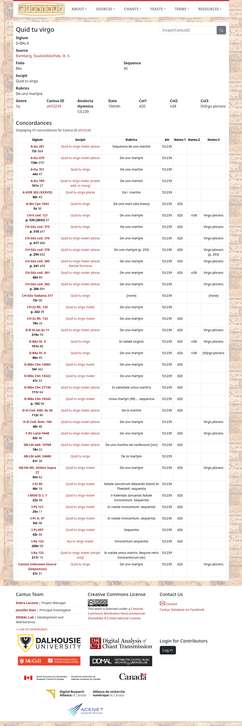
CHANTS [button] (131, 9)
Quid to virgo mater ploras (80, 146)
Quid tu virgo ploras (80, 192)
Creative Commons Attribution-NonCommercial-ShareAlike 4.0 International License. (117, 613)
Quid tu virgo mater (80, 307)
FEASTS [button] (156, 9)
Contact (168, 604)
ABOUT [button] (78, 9)
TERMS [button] (180, 9)
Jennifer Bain (26, 610)
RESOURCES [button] (208, 9)
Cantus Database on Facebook (182, 609)
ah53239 (54, 106)
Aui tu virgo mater (80, 541)
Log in (168, 650)
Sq (18, 106)
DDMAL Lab (25, 617)
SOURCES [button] (104, 9)
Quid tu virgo (80, 169)
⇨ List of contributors (31, 629)
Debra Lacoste (27, 603)
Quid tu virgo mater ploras (80, 158)
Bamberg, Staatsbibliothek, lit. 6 (43, 55)
